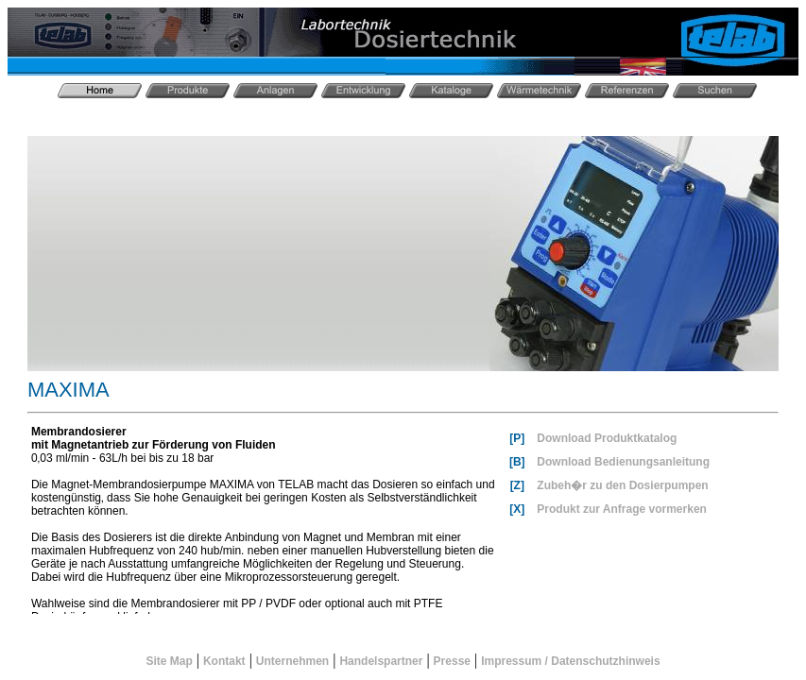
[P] (516, 438)
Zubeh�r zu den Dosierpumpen (622, 485)
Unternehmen (292, 661)
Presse (452, 661)
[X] (516, 509)
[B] (517, 461)
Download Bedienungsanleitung (623, 461)
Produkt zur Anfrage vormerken (622, 509)
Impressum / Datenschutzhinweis (570, 661)
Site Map (169, 661)
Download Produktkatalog (607, 438)
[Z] (517, 485)
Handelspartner (380, 661)
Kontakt (224, 661)
